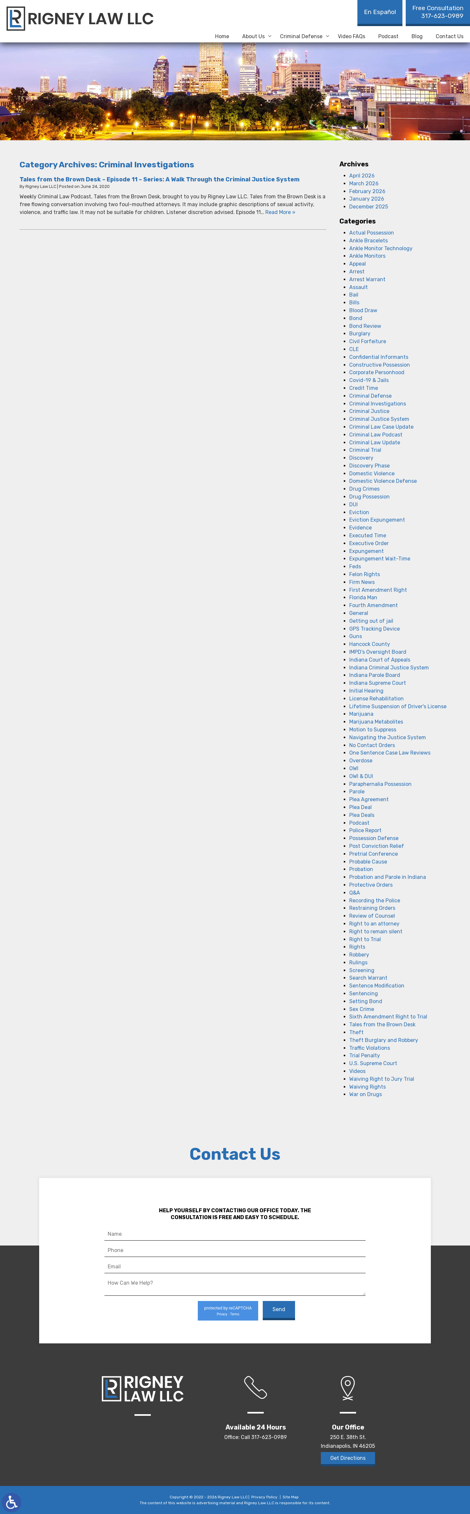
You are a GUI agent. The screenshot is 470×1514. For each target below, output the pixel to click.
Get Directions (348, 1458)
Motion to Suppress (372, 729)
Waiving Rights (367, 1087)
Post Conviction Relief (376, 846)
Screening (361, 970)
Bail (353, 295)
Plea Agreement (369, 799)
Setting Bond (365, 1001)
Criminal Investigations (377, 404)
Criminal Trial (365, 450)
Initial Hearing (366, 691)
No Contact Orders (372, 745)
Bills (354, 302)
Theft (356, 1032)
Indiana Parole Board (374, 675)
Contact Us (449, 36)
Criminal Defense (301, 36)
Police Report (365, 830)
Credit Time (363, 388)
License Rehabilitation (376, 699)
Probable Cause (368, 862)
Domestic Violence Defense (383, 481)
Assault (358, 287)
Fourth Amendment (373, 605)
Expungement (366, 551)
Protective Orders (371, 885)
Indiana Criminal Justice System (389, 668)
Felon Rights (364, 574)
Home (222, 36)
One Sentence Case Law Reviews (390, 753)
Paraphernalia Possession (380, 784)
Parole (357, 791)
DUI (353, 504)
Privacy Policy (264, 1497)
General (358, 613)
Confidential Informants (378, 357)
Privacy (222, 1314)
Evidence (360, 528)
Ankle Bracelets (368, 240)
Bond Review (365, 326)
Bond (355, 318)
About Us (253, 36)
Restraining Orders (372, 908)
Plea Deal (360, 807)
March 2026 (364, 183)
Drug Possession (369, 497)
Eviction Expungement (377, 520)
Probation (361, 869)
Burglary (359, 333)
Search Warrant (368, 978)
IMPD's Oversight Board (377, 652)
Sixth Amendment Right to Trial (388, 1017)
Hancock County (369, 644)
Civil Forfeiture (367, 341)
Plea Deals (361, 815)
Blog (417, 36)
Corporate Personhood (376, 372)
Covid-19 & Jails (369, 380)
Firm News (362, 582)
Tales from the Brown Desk (382, 1024)
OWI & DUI (361, 776)
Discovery (361, 458)
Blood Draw (363, 310)
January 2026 (366, 199)
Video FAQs (351, 36)
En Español (380, 12)
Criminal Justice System (379, 419)
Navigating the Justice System (387, 737)
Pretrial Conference (373, 854)
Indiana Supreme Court (377, 683)
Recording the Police (374, 900)
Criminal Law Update (374, 442)
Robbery (359, 955)
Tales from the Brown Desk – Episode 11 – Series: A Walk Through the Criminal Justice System (160, 179)
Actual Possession (371, 233)
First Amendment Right (378, 590)
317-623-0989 (437, 12)
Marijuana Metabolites (376, 722)
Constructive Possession (379, 365)
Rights (357, 947)
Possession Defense (374, 838)
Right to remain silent (375, 931)
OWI (353, 768)
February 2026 (367, 191)
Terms (234, 1314)
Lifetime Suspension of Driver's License (397, 706)
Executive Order (369, 543)
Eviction (359, 512)
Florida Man (363, 597)
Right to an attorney (374, 924)
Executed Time (367, 535)
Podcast (388, 36)
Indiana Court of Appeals (379, 660)
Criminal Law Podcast (375, 435)
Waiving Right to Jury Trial (381, 1079)
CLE (354, 349)
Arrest (357, 271)
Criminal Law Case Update (381, 427)
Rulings (358, 962)
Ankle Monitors (367, 256)
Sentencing (363, 993)
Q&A (354, 893)
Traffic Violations (369, 1048)
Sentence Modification (376, 986)
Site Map (291, 1497)
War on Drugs (365, 1094)
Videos (357, 1071)
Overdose (360, 760)
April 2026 (362, 176)
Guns (355, 636)
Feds (355, 566)
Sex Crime (361, 1009)
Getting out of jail (371, 621)
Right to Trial (365, 939)
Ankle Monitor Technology (381, 248)
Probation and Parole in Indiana (387, 877)
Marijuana (361, 714)
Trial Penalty (364, 1055)
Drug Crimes (364, 489)
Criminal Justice (369, 411)
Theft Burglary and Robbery (383, 1040)
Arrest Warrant (367, 279)
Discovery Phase (369, 466)
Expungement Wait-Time (379, 559)
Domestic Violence (372, 473)
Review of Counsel (372, 916)
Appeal (357, 264)
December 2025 (368, 207)
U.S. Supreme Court (373, 1063)
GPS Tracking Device (374, 629)
